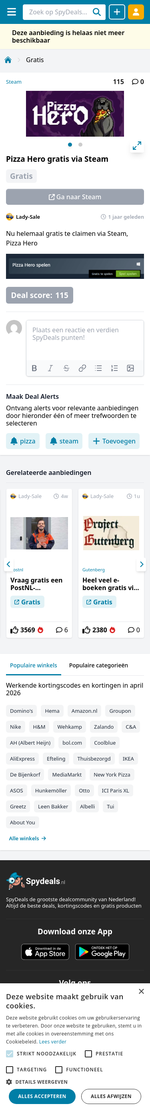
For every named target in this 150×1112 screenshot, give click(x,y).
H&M (39, 726)
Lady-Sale (28, 217)
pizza (23, 441)
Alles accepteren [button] (42, 1096)
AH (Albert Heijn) (30, 742)
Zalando (104, 726)
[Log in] (136, 11)
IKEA (128, 758)
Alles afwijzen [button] (111, 1096)
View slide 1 (70, 145)
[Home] (8, 60)
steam (64, 441)
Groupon (120, 710)
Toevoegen (114, 441)
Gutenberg (93, 570)
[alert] (75, 1047)
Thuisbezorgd (93, 758)
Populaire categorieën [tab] (98, 665)
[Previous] (9, 564)
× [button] (141, 992)
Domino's (21, 710)
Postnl (16, 570)
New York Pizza (112, 774)
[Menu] (11, 12)
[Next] (141, 564)
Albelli (87, 806)
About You (22, 822)
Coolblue (105, 742)
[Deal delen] (117, 12)
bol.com (72, 742)
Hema (52, 710)
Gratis (35, 59)
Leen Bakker (53, 806)
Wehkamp (69, 726)
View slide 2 (80, 145)
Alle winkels (27, 838)
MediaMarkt (67, 774)
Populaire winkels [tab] (33, 665)
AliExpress (22, 758)
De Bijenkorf (25, 774)
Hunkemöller (51, 790)
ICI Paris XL (115, 790)
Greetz (18, 806)
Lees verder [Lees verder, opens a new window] (53, 1041)
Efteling (56, 758)
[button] (75, 1082)
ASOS (16, 790)
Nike (15, 726)
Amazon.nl (85, 710)
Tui (110, 806)
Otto (84, 790)
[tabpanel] (75, 760)
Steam (14, 81)
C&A (131, 726)
